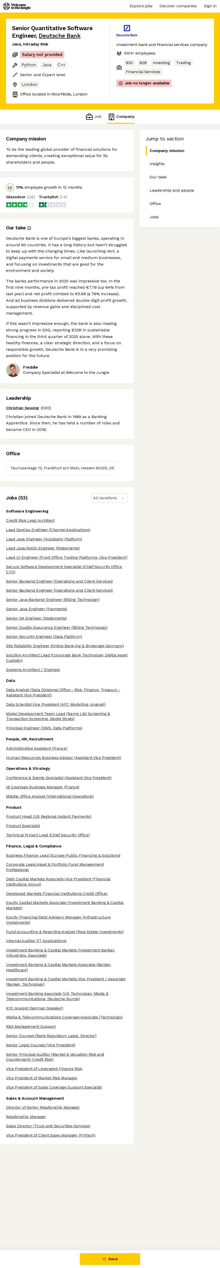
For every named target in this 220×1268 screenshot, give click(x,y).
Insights (157, 163)
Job (93, 117)
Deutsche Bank (59, 35)
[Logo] (17, 6)
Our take (158, 177)
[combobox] (93, 498)
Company (121, 117)
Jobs (154, 217)
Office (155, 203)
